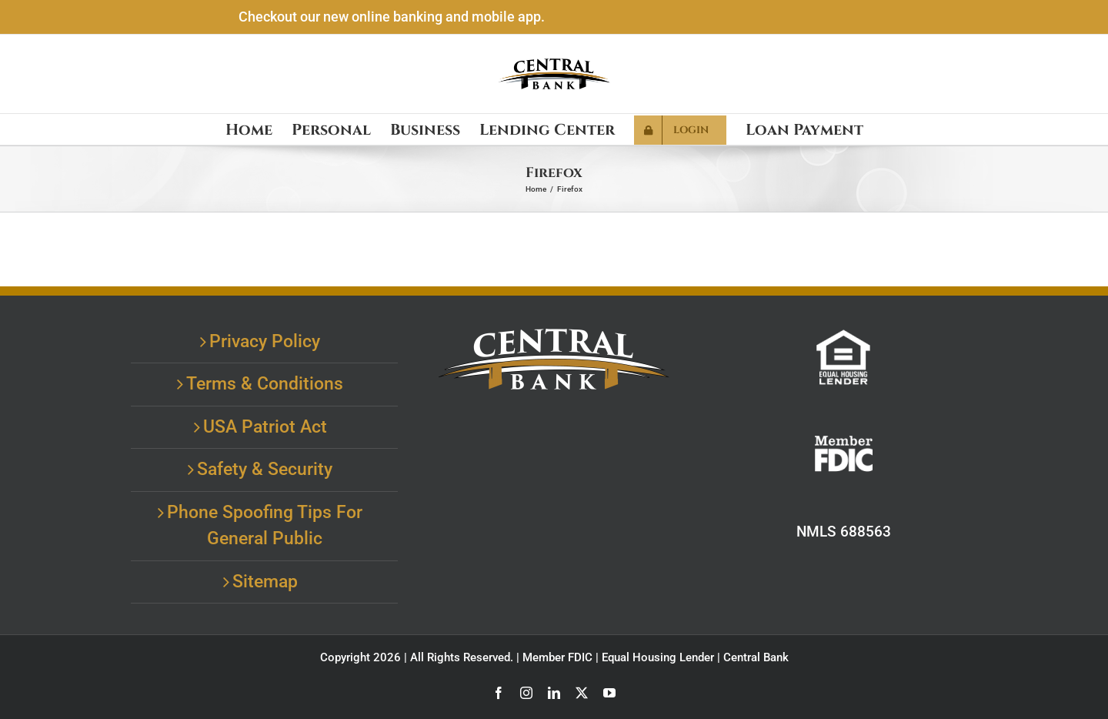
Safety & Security (264, 469)
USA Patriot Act (265, 426)
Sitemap (265, 581)
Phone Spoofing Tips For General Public (264, 526)
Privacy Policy (264, 341)
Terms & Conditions (264, 383)
